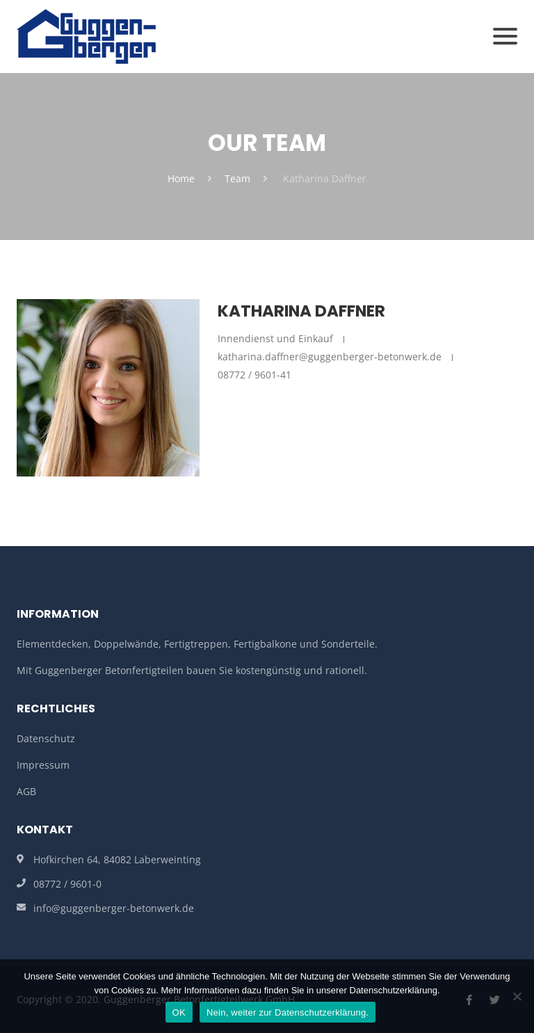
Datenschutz (46, 738)
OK (179, 1012)
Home (181, 178)
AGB (26, 791)
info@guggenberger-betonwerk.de (113, 908)
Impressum (43, 764)
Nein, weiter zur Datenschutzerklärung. (288, 1012)
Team (237, 178)
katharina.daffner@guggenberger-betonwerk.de (330, 356)
